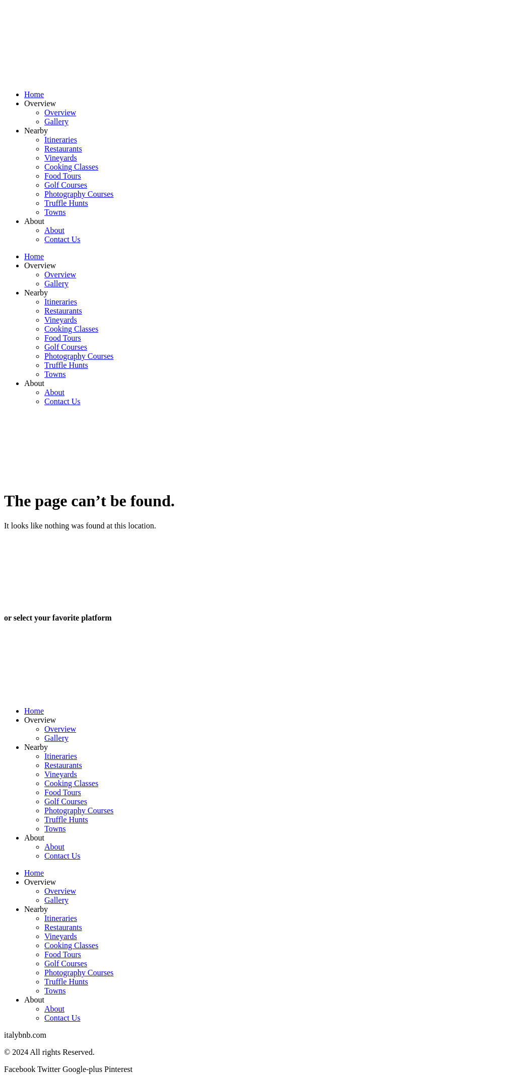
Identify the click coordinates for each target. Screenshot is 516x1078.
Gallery (56, 121)
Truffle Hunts (66, 203)
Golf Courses (65, 185)
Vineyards (60, 157)
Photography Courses (78, 194)
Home (34, 94)
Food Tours (62, 176)
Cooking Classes (71, 167)
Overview (40, 103)
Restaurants (63, 148)
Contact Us (62, 239)
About (34, 221)
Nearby (36, 130)
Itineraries (60, 139)
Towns (55, 212)
